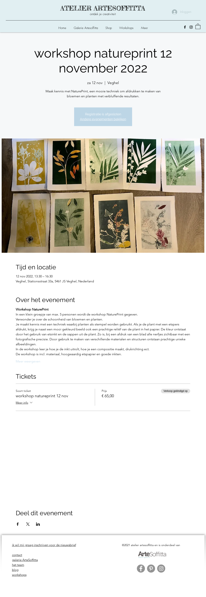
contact (17, 555)
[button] (109, 26)
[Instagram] (191, 27)
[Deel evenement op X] (28, 524)
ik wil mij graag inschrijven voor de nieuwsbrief (44, 545)
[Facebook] (185, 27)
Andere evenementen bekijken (103, 119)
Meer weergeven (28, 361)
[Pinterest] (151, 569)
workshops (19, 575)
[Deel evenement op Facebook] (18, 524)
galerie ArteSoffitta (25, 560)
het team (18, 565)
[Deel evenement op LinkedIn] (38, 524)
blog (15, 570)
